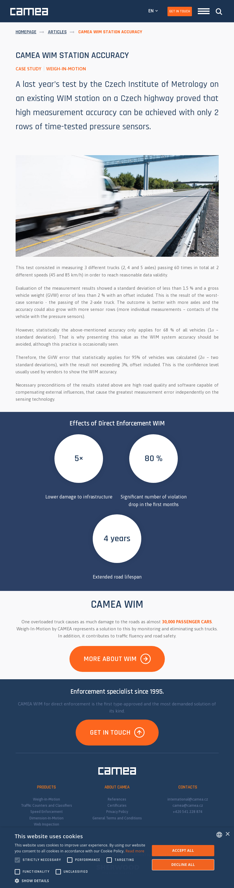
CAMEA (29, 11)
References (117, 799)
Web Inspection (46, 824)
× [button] (227, 834)
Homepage (26, 32)
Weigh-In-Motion (46, 799)
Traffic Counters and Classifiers (46, 805)
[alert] (117, 857)
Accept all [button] (183, 850)
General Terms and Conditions (117, 818)
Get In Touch (179, 11)
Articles (57, 32)
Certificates (117, 805)
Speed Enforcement (46, 812)
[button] (80, 881)
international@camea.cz (187, 799)
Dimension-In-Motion (46, 818)
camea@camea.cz (187, 805)
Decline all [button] (183, 864)
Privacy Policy (117, 812)
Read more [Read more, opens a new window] (134, 851)
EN (151, 10)
